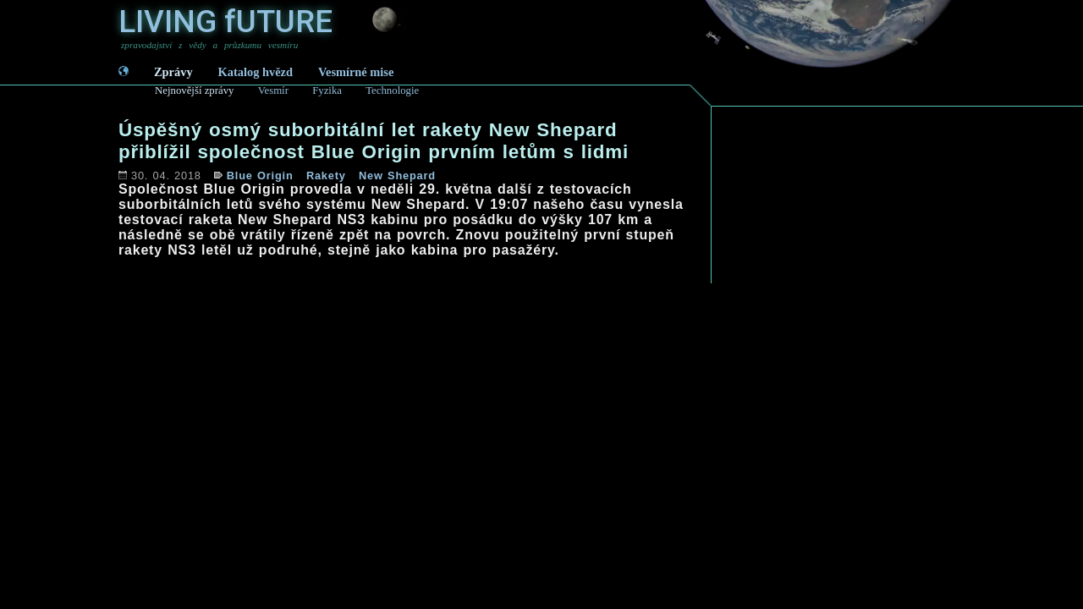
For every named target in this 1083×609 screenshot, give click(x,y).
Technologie (392, 90)
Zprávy (173, 72)
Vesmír (273, 90)
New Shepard (397, 175)
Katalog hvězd (255, 72)
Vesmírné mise (355, 72)
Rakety (326, 175)
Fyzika (327, 90)
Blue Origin (260, 175)
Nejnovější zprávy (194, 90)
